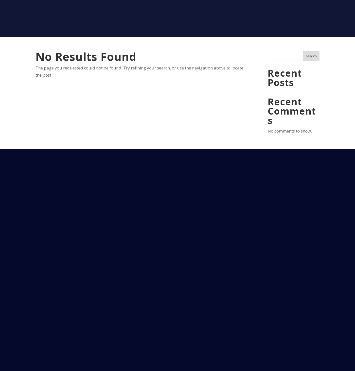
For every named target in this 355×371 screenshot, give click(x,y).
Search (311, 56)
